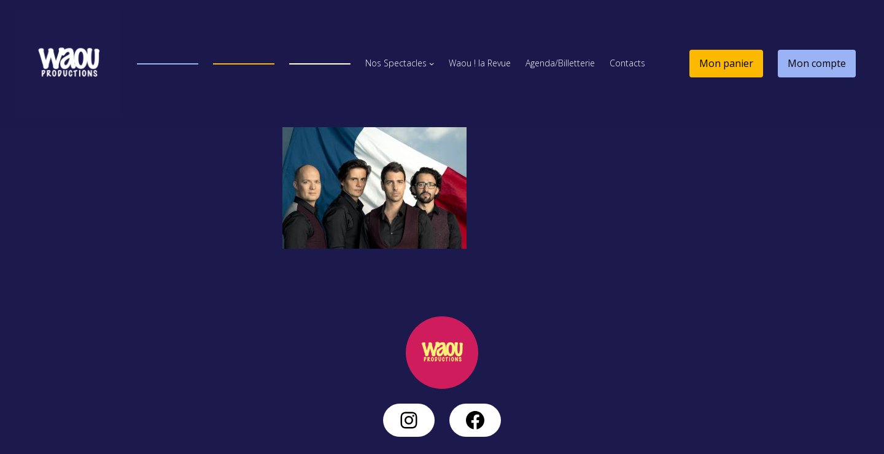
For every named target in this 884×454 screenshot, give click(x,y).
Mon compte (817, 63)
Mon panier (726, 63)
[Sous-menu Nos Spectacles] (431, 63)
